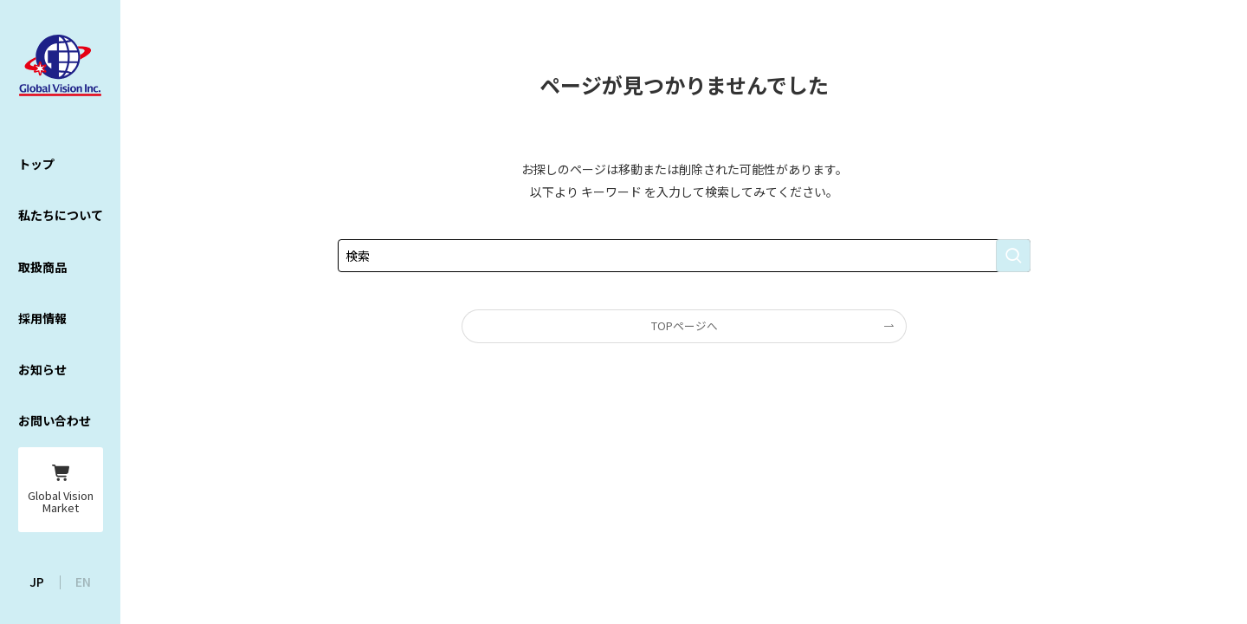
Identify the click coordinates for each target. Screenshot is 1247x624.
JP (36, 581)
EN (83, 581)
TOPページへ (684, 325)
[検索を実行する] (1013, 255)
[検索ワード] (684, 255)
